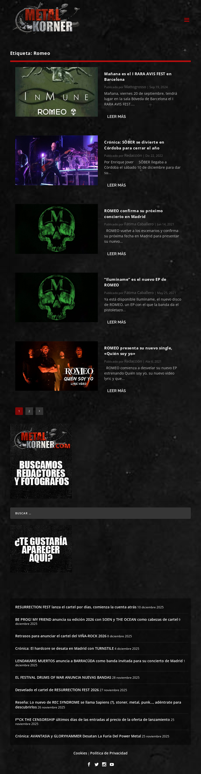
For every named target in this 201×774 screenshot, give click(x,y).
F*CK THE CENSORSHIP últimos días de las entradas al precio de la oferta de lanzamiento (92, 718)
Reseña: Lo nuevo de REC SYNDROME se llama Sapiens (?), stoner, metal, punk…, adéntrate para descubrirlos (98, 703)
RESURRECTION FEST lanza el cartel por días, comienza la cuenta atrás (75, 605)
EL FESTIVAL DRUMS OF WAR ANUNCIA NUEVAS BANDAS (63, 675)
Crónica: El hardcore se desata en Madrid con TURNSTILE (64, 646)
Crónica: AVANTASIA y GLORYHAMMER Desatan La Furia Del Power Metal (78, 734)
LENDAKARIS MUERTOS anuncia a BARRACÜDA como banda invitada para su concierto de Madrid (99, 659)
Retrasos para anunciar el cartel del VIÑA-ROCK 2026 (60, 634)
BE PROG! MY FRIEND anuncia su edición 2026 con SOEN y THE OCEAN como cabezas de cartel (96, 617)
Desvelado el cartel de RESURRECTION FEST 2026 (57, 688)
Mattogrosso (135, 85)
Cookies (80, 751)
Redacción (133, 154)
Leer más (116, 115)
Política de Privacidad (109, 751)
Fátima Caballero (139, 222)
